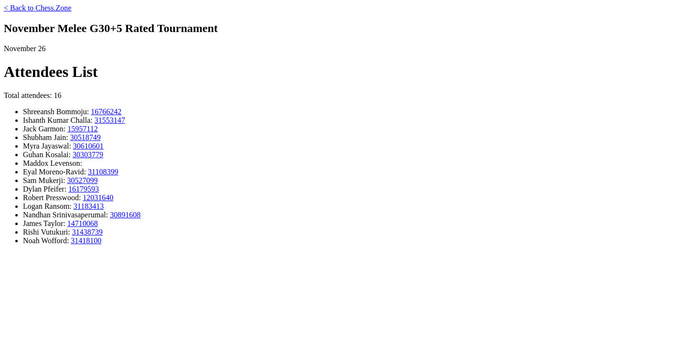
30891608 (125, 215)
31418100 (86, 240)
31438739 (87, 232)
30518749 (85, 137)
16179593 (83, 189)
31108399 (103, 172)
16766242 (106, 112)
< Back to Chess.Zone (37, 8)
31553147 (110, 120)
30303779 (88, 154)
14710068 (82, 223)
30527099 (82, 180)
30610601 (88, 146)
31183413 (89, 206)
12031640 (98, 198)
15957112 (82, 129)
